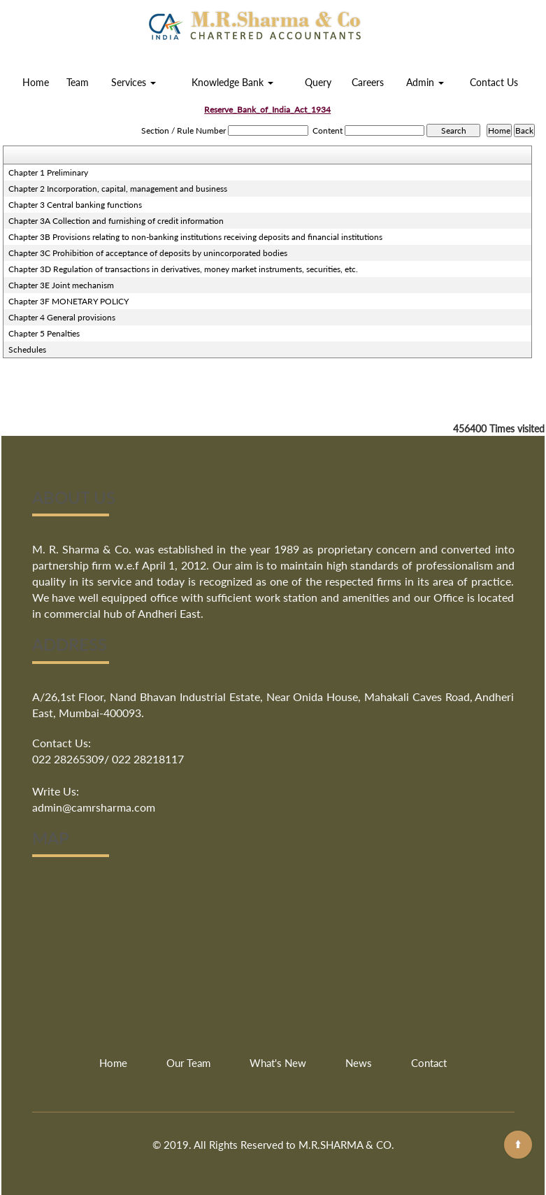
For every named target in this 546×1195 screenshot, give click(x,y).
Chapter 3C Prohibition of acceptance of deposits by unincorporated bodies (147, 253)
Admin (425, 82)
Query (318, 82)
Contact (429, 1062)
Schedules (27, 349)
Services (133, 82)
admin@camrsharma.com (93, 807)
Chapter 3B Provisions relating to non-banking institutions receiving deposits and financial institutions (195, 237)
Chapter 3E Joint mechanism (61, 285)
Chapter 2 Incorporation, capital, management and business (117, 188)
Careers (368, 82)
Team (77, 82)
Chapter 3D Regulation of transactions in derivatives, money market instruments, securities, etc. (183, 269)
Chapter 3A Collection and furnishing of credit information (116, 220)
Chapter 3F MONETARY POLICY (68, 301)
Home (35, 82)
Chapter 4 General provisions (61, 317)
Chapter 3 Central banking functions (75, 204)
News (358, 1062)
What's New (278, 1062)
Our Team (188, 1062)
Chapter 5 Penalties (44, 333)
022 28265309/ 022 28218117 (108, 758)
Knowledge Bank (232, 82)
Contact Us (494, 82)
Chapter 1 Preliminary (48, 172)
